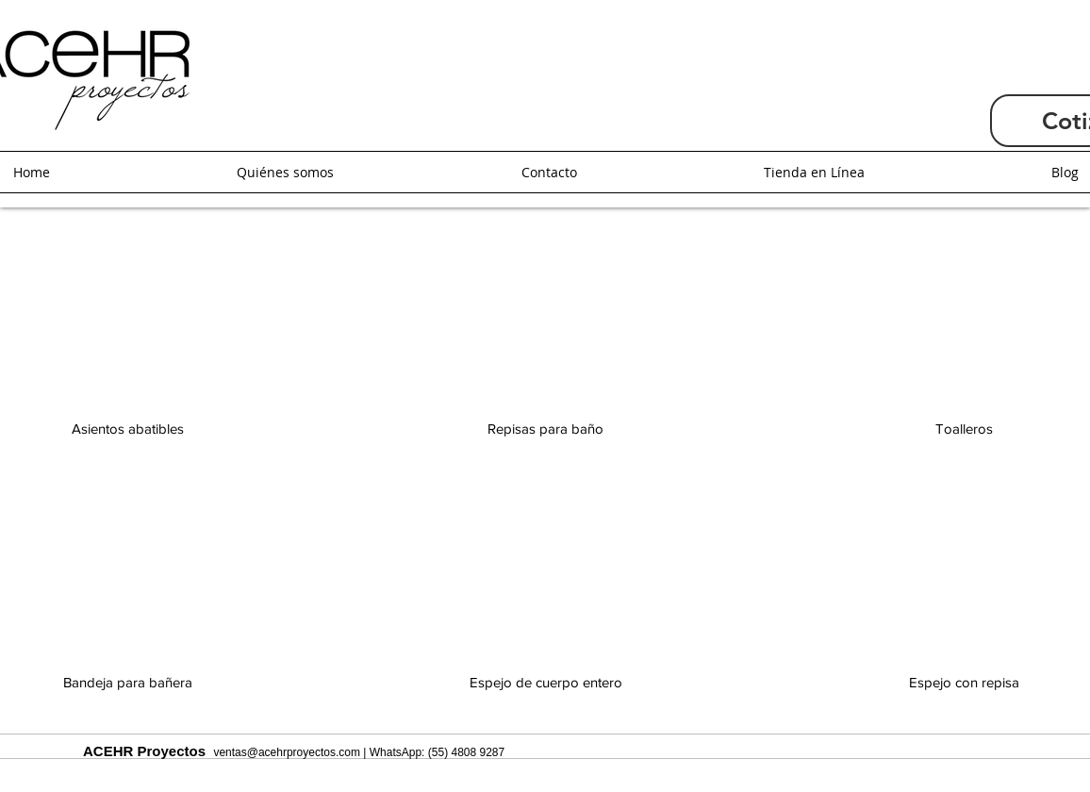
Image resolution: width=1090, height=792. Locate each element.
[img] (545, 627)
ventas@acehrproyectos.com (286, 752)
